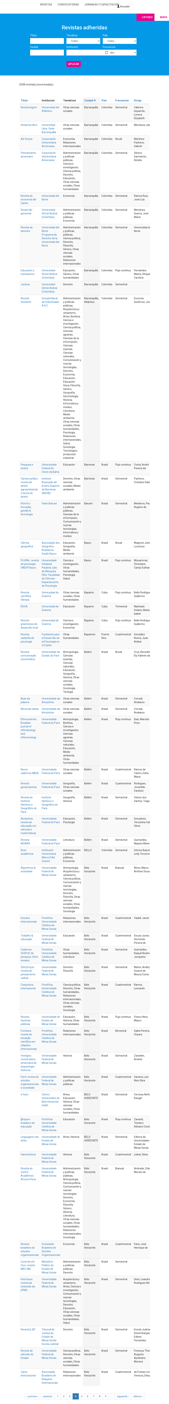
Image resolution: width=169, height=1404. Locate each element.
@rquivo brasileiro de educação (28, 1123)
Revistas (46, 4)
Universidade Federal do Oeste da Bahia (50, 468)
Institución (72, 47)
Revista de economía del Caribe (28, 199)
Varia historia (28, 1154)
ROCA (24, 606)
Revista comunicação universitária (28, 655)
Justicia (25, 284)
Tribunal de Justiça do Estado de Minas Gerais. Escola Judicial (50, 1336)
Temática (71, 35)
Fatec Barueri (49, 503)
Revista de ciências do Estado (27, 1354)
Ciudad (34, 47)
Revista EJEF (28, 1329)
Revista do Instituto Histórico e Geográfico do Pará (29, 804)
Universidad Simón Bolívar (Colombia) (50, 213)
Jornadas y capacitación (101, 4)
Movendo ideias (30, 708)
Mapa (163, 17)
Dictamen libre (29, 124)
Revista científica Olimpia (26, 596)
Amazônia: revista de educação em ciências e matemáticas (28, 826)
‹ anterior (47, 1396)
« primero (32, 1396)
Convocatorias (68, 4)
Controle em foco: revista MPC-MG (28, 1265)
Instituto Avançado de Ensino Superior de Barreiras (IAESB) (51, 486)
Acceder (123, 6)
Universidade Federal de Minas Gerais (49, 871)
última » (137, 1396)
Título (33, 35)
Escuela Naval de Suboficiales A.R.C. (50, 302)
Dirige (137, 100)
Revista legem (29, 107)
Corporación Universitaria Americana (49, 142)
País (105, 35)
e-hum (24, 1094)
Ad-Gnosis (26, 138)
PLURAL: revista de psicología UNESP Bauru (30, 564)
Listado (147, 17)
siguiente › (123, 1396)
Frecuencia (109, 47)
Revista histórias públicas (25, 1020)
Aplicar (73, 64)
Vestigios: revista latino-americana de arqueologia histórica (28, 1063)
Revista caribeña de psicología (27, 638)
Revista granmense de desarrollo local (29, 624)
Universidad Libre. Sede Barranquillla (49, 128)
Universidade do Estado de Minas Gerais (51, 1020)
